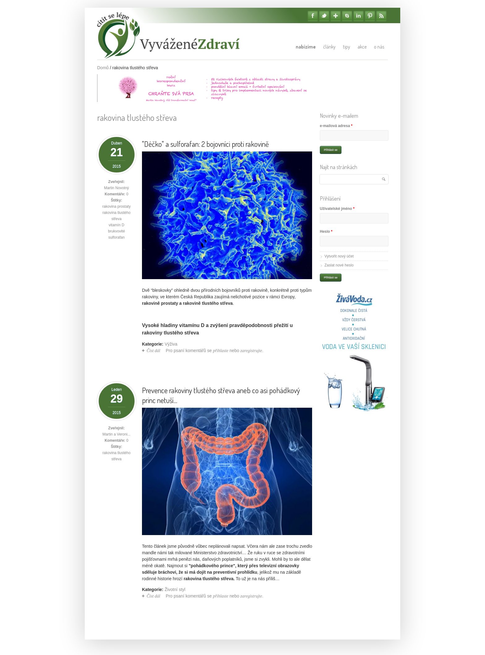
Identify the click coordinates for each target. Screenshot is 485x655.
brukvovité (116, 231)
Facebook (313, 16)
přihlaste (220, 350)
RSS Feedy (381, 16)
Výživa (171, 344)
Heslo (326, 231)
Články (329, 47)
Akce (362, 47)
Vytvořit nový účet (339, 256)
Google (336, 16)
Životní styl (175, 589)
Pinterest (370, 16)
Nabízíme (306, 47)
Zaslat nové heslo (339, 265)
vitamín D (116, 225)
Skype (347, 16)
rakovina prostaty (116, 206)
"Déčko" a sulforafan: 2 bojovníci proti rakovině (205, 144)
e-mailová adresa (336, 126)
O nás (379, 47)
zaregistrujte (251, 350)
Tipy (346, 47)
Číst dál (153, 350)
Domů (103, 67)
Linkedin (358, 16)
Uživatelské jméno (337, 208)
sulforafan (116, 237)
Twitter (324, 16)
